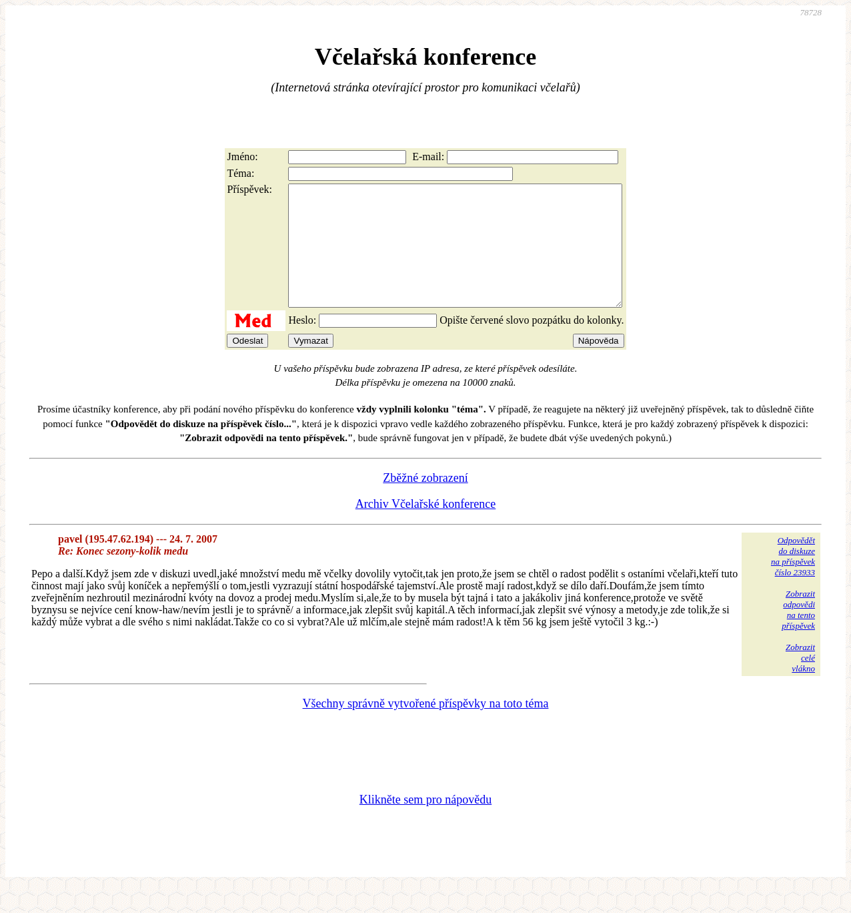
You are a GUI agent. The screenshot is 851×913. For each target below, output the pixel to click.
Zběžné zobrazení (425, 502)
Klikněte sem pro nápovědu (425, 823)
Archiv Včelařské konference (425, 528)
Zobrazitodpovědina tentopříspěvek (798, 634)
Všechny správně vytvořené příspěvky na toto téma (426, 727)
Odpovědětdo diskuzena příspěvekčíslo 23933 (793, 580)
